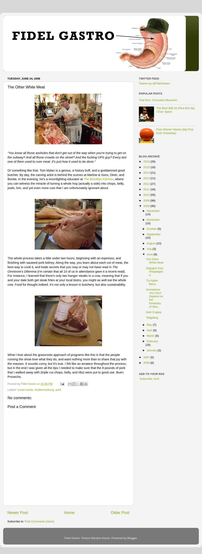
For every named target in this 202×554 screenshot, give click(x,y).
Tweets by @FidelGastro (154, 83)
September (154, 234)
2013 (146, 178)
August (151, 243)
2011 (146, 189)
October (152, 228)
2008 (146, 206)
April (150, 330)
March (151, 335)
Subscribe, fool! (149, 378)
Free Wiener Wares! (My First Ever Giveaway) (174, 131)
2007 (146, 357)
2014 (146, 172)
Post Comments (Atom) (39, 521)
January (152, 350)
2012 (146, 183)
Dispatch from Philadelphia (154, 272)
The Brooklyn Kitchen (98, 179)
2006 (146, 362)
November (153, 219)
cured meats (25, 389)
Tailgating (152, 317)
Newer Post (17, 512)
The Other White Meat (154, 261)
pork (58, 389)
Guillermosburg (44, 389)
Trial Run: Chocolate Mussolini (158, 100)
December (153, 210)
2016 (146, 161)
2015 (146, 167)
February (152, 341)
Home (69, 512)
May (150, 324)
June (150, 254)
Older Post (120, 512)
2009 (146, 200)
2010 (146, 194)
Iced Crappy (153, 312)
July (150, 248)
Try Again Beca (152, 282)
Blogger (132, 538)
